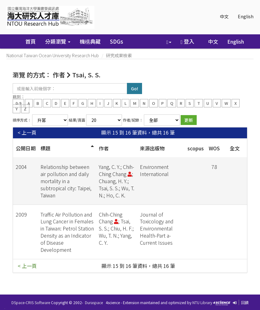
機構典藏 (90, 41)
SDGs (116, 41)
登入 (187, 41)
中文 (224, 16)
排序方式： (22, 120)
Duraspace (94, 302)
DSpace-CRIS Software (30, 302)
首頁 (30, 41)
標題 (45, 148)
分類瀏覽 (57, 41)
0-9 (18, 103)
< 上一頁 (27, 132)
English (246, 16)
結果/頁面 (77, 120)
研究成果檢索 (119, 55)
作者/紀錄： (133, 120)
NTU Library (202, 302)
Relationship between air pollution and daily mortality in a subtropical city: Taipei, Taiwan (65, 181)
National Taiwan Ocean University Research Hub (52, 55)
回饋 (245, 302)
